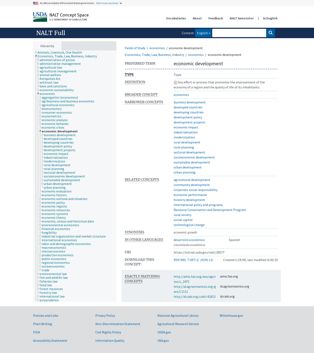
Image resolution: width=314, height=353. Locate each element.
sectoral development (189, 152)
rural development (187, 142)
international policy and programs (198, 205)
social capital (183, 220)
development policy (188, 117)
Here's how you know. (107, 3)
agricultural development (192, 180)
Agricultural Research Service (178, 324)
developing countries (189, 112)
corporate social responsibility (195, 190)
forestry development (189, 200)
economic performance (190, 195)
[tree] (74, 176)
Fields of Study (135, 48)
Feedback (215, 18)
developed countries (188, 107)
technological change (189, 225)
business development (190, 102)
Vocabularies (176, 18)
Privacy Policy (105, 315)
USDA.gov (164, 332)
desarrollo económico (189, 240)
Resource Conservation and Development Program (210, 210)
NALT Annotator (242, 18)
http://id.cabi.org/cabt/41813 (195, 296)
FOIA (36, 332)
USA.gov (163, 340)
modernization (184, 137)
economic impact (186, 127)
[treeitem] (61, 52)
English (201, 32)
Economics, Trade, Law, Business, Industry (154, 55)
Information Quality (109, 340)
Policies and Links (45, 315)
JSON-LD (206, 260)
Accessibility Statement (50, 340)
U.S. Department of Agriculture (68, 19)
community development (192, 185)
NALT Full (50, 33)
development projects (189, 122)
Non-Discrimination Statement (117, 324)
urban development (188, 167)
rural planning (184, 147)
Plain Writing (42, 324)
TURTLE (193, 260)
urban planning (185, 172)
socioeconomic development (194, 157)
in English (270, 18)
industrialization (186, 132)
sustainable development (192, 162)
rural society (182, 215)
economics (157, 48)
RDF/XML (180, 260)
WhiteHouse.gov (231, 315)
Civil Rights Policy (108, 332)
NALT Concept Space (69, 15)
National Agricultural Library (177, 315)
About (197, 18)
